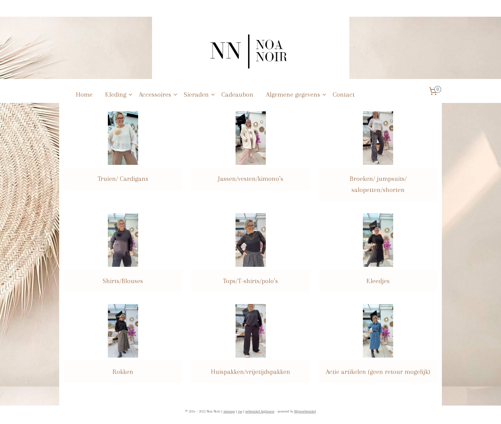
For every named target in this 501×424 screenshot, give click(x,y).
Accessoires (158, 94)
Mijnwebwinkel (305, 411)
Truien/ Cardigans (122, 179)
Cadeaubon (237, 94)
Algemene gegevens (296, 94)
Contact (344, 94)
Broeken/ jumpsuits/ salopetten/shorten (378, 184)
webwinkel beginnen (260, 411)
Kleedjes (378, 281)
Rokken (122, 372)
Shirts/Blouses (123, 281)
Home (84, 94)
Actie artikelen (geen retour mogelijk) (378, 372)
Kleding (119, 94)
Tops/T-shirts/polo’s (250, 281)
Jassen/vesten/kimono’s (250, 179)
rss (240, 411)
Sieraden (200, 94)
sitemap (229, 411)
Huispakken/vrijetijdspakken (250, 372)
